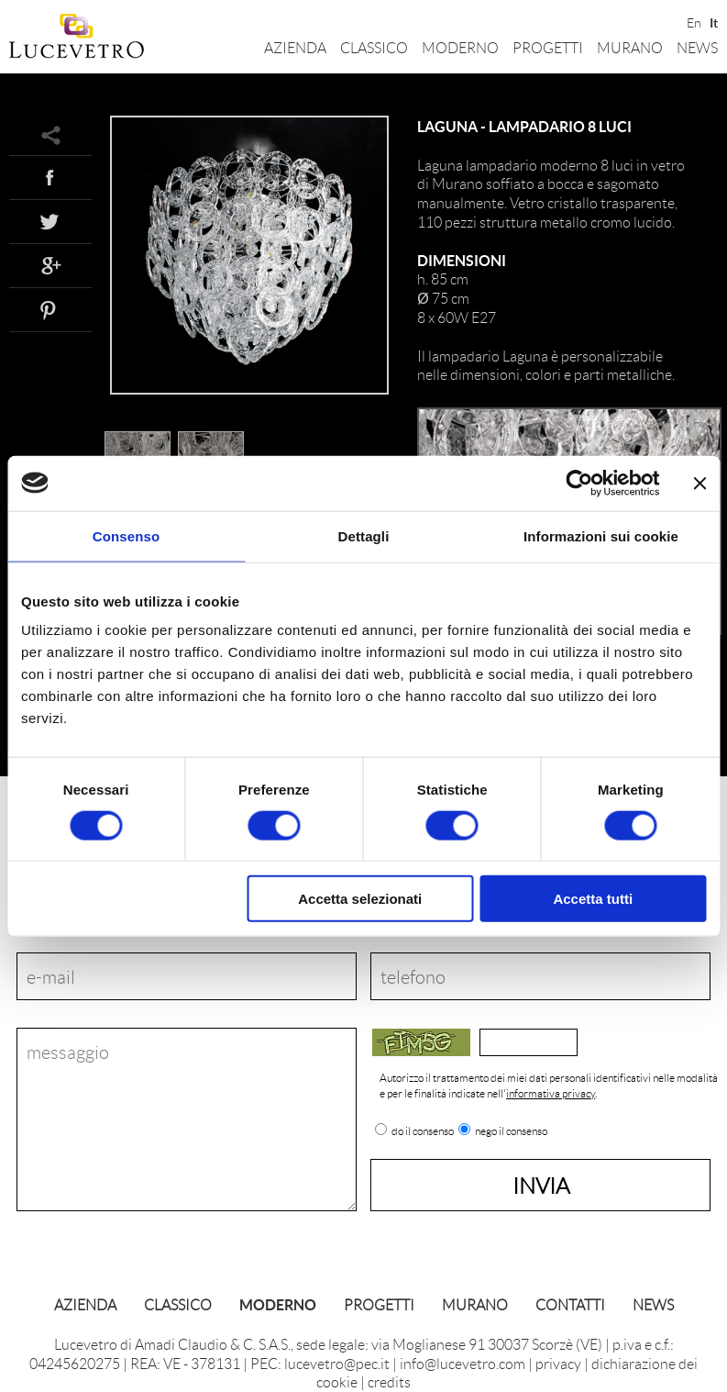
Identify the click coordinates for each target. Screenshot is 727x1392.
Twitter (50, 221)
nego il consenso (511, 1131)
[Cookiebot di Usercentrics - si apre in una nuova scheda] (579, 482)
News (697, 47)
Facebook (50, 177)
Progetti (547, 47)
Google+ (50, 265)
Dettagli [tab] (364, 535)
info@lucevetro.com (462, 1363)
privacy (558, 1363)
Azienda (295, 47)
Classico (374, 47)
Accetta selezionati (360, 899)
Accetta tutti (593, 899)
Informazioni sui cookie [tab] (600, 535)
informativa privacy (550, 1093)
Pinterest (50, 309)
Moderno (460, 47)
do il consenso (422, 1131)
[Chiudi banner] (699, 482)
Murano (630, 47)
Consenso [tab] (126, 535)
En (693, 21)
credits (389, 1381)
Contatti (570, 1304)
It (714, 21)
